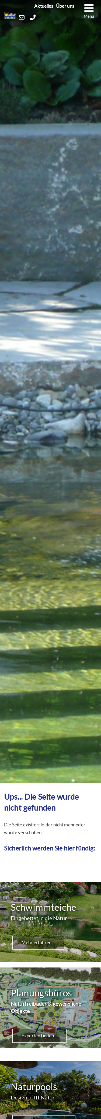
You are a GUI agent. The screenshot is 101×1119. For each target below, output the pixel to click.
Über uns (65, 6)
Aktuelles (43, 6)
